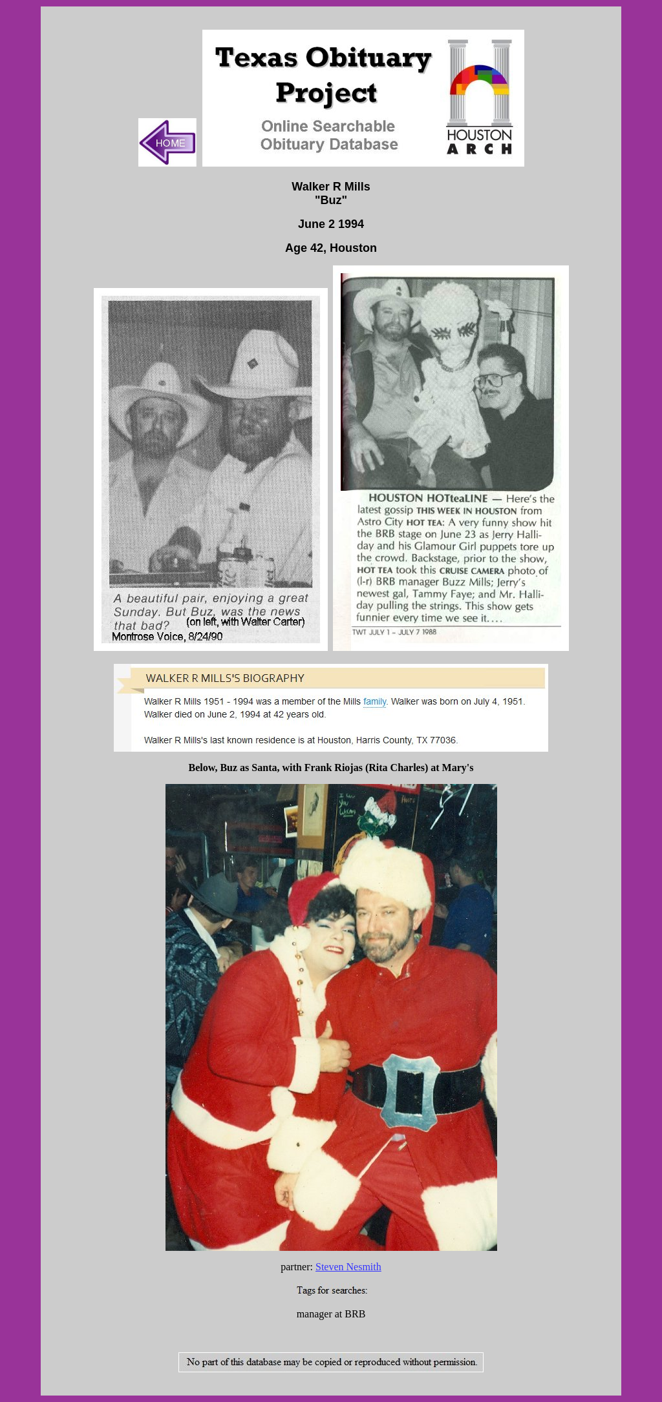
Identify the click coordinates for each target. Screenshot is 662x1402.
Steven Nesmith (348, 1266)
